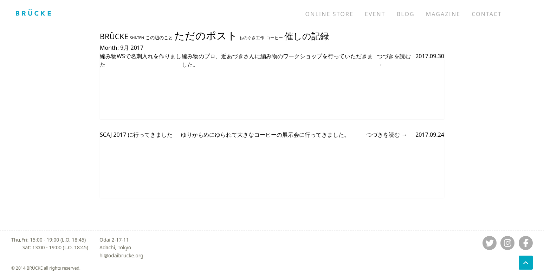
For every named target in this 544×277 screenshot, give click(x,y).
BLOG (406, 14)
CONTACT (487, 14)
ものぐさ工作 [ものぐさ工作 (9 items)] (251, 37)
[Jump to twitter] (490, 243)
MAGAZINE (443, 14)
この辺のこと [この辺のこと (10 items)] (159, 38)
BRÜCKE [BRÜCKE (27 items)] (114, 36)
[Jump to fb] (526, 243)
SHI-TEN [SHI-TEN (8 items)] (137, 37)
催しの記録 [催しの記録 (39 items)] (306, 36)
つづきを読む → (394, 60)
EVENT (375, 14)
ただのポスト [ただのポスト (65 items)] (206, 35)
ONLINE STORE (329, 14)
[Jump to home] (33, 12)
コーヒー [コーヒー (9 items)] (274, 37)
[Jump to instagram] (507, 243)
